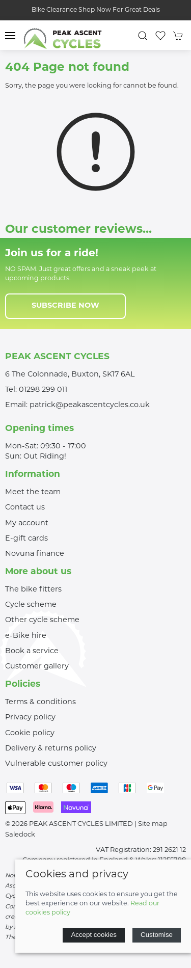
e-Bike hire (25, 636)
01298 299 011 (43, 390)
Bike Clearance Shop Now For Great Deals (96, 10)
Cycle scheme (31, 605)
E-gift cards (26, 539)
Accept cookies (94, 934)
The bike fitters (33, 590)
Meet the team (33, 492)
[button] (10, 35)
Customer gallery (37, 666)
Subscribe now (65, 306)
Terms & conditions (40, 702)
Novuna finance (34, 554)
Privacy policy (30, 717)
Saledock (20, 834)
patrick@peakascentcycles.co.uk (90, 405)
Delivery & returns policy (50, 748)
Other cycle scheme (42, 620)
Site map (153, 824)
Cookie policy (29, 733)
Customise (157, 934)
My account (26, 523)
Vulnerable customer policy (56, 764)
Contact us (25, 508)
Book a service (32, 651)
